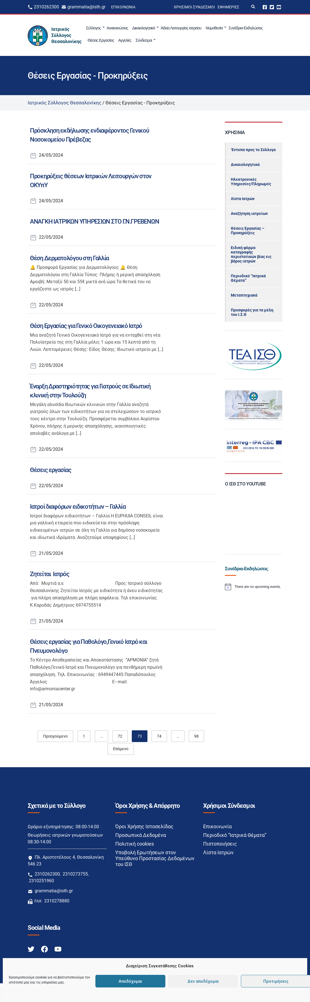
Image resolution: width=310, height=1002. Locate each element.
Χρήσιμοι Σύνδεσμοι (194, 7)
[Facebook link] (45, 949)
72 (120, 736)
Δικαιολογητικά (143, 28)
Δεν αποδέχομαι (203, 981)
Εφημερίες (228, 7)
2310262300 (46, 7)
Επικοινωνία (123, 7)
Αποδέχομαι (130, 981)
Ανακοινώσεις (117, 28)
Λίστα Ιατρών (243, 198)
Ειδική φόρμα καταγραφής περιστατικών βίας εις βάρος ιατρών (251, 254)
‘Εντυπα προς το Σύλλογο (253, 149)
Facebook (264, 6)
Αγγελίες (124, 40)
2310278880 (56, 901)
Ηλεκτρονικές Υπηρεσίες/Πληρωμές (251, 181)
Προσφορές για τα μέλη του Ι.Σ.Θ (252, 312)
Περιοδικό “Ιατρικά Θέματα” (248, 278)
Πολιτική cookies (134, 844)
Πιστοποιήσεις (220, 844)
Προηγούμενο (55, 736)
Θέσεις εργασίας (50, 469)
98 (196, 736)
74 (159, 736)
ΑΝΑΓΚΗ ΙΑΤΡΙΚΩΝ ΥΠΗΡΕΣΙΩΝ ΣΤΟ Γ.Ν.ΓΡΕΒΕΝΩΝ (94, 221)
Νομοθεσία (214, 28)
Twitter (271, 6)
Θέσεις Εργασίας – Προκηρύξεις (247, 230)
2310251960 (41, 880)
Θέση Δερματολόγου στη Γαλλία (69, 258)
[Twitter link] (32, 949)
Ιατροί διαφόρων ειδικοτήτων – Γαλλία (78, 506)
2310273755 (75, 874)
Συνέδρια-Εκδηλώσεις (246, 28)
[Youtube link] (58, 949)
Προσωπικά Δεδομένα (140, 835)
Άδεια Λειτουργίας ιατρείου (181, 28)
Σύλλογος (93, 28)
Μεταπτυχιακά (244, 295)
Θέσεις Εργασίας (101, 40)
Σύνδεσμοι (143, 40)
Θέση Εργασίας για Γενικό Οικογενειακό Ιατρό (86, 325)
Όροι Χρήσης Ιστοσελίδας (144, 826)
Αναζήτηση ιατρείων (249, 213)
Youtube (278, 6)
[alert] (253, 586)
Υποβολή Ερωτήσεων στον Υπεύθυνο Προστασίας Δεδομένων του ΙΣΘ (154, 858)
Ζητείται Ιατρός (49, 574)
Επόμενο (120, 749)
